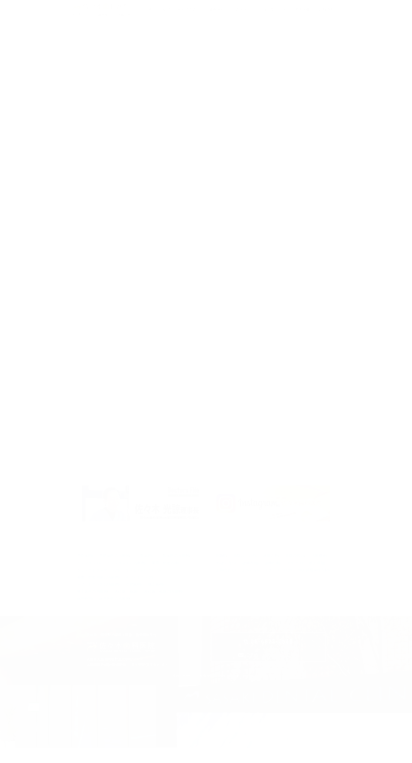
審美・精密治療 (91, 577)
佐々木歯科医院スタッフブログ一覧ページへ (205, 439)
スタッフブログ (230, 586)
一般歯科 (151, 560)
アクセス (225, 577)
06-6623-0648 (272, 657)
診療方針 (278, 560)
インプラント (130, 569)
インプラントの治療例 (170, 569)
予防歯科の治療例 (118, 560)
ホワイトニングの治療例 (136, 595)
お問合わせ (278, 577)
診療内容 (279, 569)
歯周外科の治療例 (167, 613)
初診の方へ (252, 569)
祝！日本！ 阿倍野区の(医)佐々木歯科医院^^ (233, 408)
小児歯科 (174, 595)
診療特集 (305, 569)
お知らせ (305, 577)
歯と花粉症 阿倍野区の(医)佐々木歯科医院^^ (179, 396)
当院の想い (305, 560)
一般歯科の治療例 (93, 569)
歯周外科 (133, 613)
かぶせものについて (95, 586)
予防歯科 (85, 560)
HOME (222, 560)
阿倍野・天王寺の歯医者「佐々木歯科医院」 (104, 15)
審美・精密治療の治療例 (143, 586)
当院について (248, 560)
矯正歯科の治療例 (118, 604)
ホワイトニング (91, 595)
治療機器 (225, 569)
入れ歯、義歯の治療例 (97, 613)
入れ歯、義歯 (155, 604)
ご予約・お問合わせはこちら (272, 671)
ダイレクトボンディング (136, 577)
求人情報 (250, 577)
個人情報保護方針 (269, 586)
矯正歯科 (85, 604)
